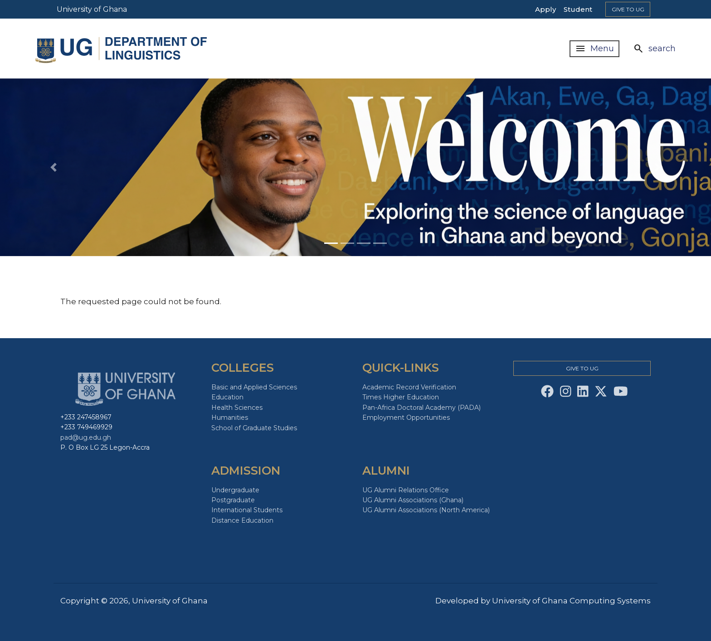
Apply (545, 9)
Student (578, 9)
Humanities (229, 417)
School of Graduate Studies (254, 428)
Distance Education (242, 520)
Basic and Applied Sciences (254, 387)
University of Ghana (92, 9)
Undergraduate (235, 490)
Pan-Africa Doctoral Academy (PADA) (421, 407)
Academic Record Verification (409, 387)
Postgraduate (233, 500)
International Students (246, 510)
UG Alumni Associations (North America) (426, 510)
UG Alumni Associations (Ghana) (412, 500)
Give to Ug (628, 9)
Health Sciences (237, 407)
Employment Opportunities (406, 417)
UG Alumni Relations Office (405, 490)
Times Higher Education (400, 397)
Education (227, 397)
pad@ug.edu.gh (85, 437)
